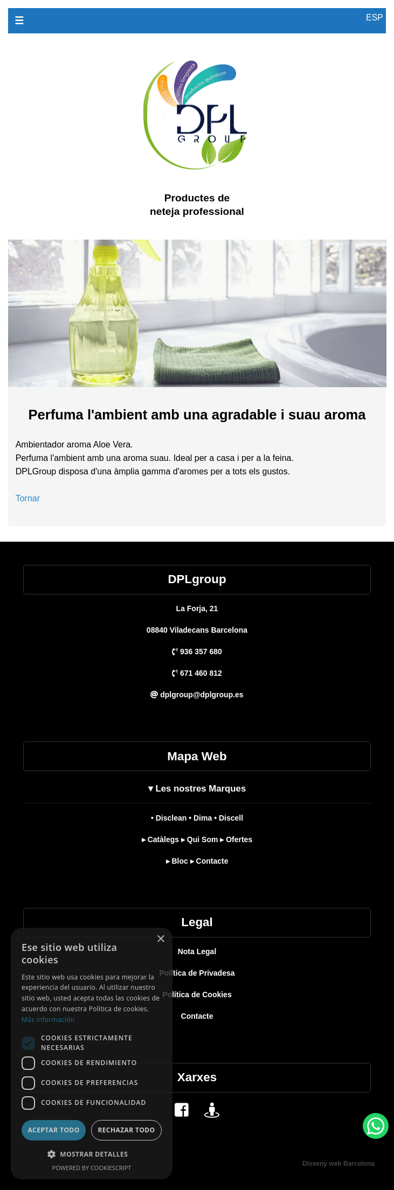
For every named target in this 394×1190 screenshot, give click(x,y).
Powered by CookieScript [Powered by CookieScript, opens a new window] (92, 1168)
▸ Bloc (177, 861)
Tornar (28, 498)
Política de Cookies (196, 994)
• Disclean (168, 818)
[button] (92, 1154)
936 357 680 (197, 651)
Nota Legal (197, 951)
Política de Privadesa (196, 973)
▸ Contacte (209, 861)
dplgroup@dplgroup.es (196, 694)
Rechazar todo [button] (126, 1130)
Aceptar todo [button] (53, 1130)
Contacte (197, 1016)
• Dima (200, 818)
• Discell (228, 818)
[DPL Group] (197, 246)
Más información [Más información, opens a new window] (48, 1019)
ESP (374, 17)
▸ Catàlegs (160, 839)
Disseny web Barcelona (338, 1163)
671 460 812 (197, 673)
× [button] (160, 939)
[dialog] (91, 1053)
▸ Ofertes (236, 839)
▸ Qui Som (199, 839)
